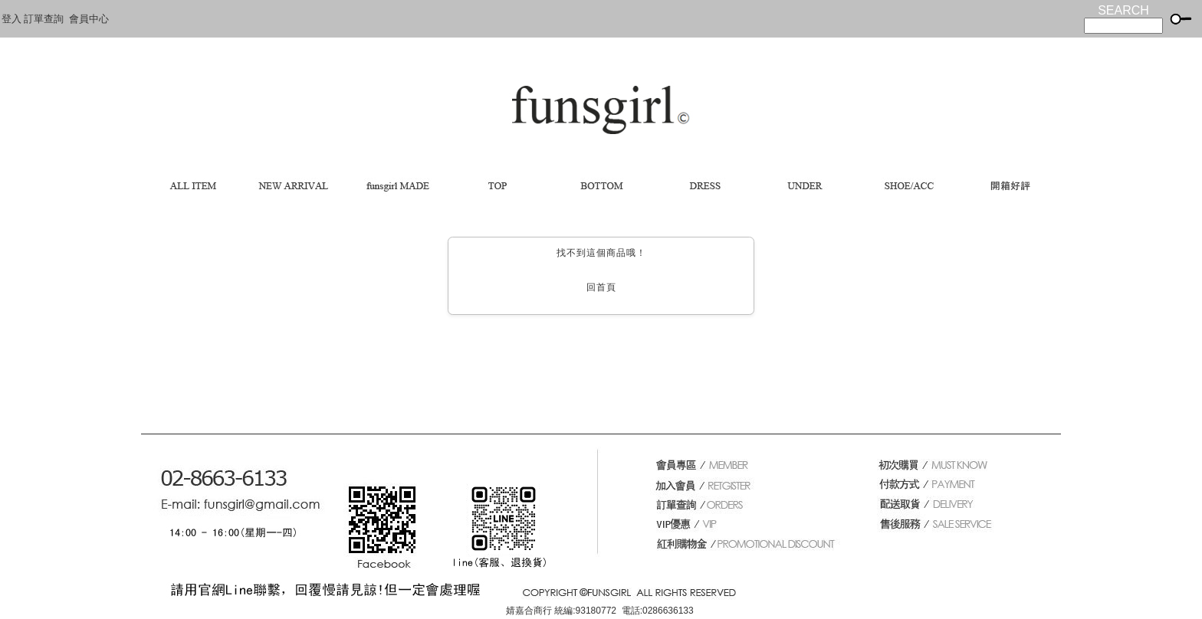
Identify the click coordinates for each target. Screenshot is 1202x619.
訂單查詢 (44, 19)
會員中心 (89, 19)
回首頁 (601, 287)
